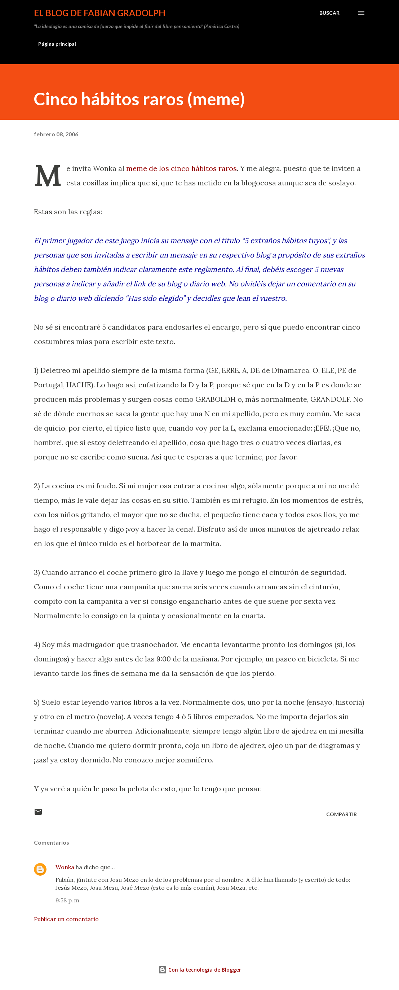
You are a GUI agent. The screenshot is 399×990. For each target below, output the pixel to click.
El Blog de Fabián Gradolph (99, 13)
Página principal (57, 44)
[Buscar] (329, 13)
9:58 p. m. (68, 900)
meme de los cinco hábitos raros (181, 168)
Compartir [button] (341, 814)
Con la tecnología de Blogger (199, 969)
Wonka (65, 867)
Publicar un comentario (66, 919)
